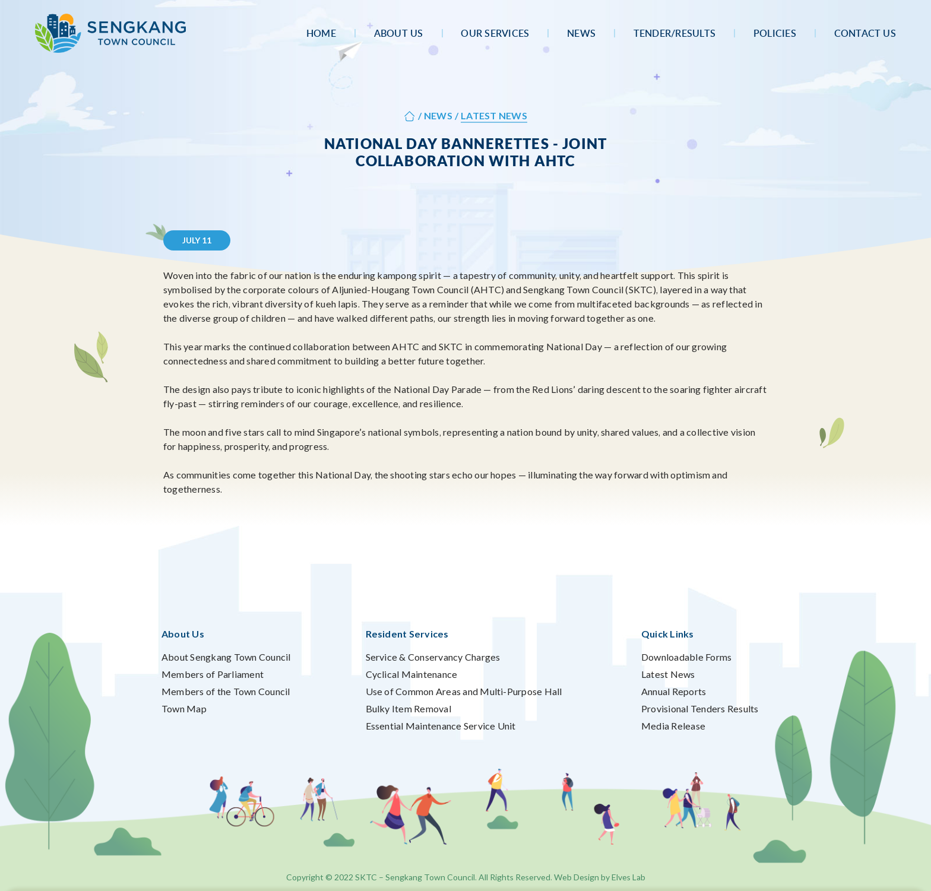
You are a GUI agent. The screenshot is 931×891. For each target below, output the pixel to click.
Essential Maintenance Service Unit (441, 725)
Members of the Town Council (226, 691)
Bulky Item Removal (408, 708)
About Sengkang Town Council (226, 656)
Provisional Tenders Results (699, 708)
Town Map (184, 708)
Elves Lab (628, 877)
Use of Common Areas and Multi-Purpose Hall (464, 691)
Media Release (673, 725)
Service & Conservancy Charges (433, 656)
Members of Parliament (213, 674)
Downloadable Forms (686, 656)
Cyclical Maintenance (412, 674)
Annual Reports (673, 691)
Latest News (668, 674)
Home (321, 33)
